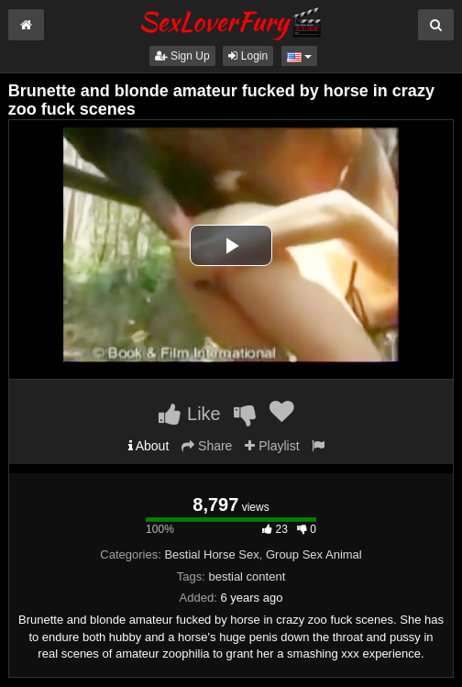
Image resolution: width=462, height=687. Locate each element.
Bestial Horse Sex (211, 554)
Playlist (272, 445)
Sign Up (182, 56)
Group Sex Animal (314, 554)
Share (207, 445)
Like (189, 414)
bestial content (246, 576)
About (149, 445)
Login (248, 56)
